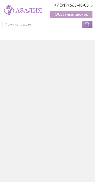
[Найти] (87, 24)
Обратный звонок (71, 14)
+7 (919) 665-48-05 (71, 5)
